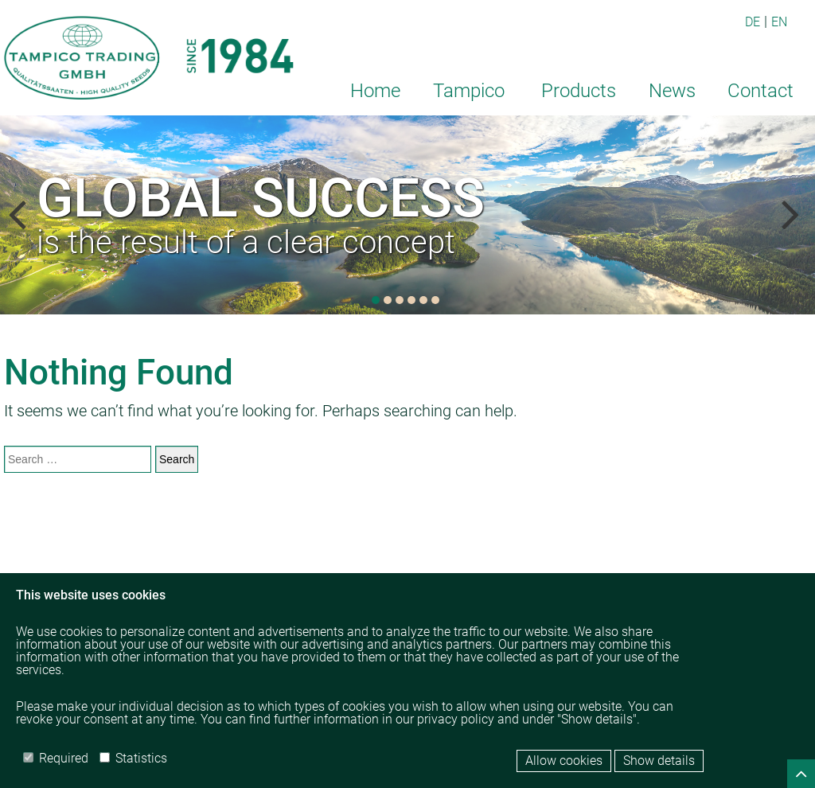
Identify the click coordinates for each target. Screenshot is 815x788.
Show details (659, 760)
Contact (760, 91)
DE (752, 21)
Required (55, 758)
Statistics (133, 758)
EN (779, 21)
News (672, 91)
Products (578, 91)
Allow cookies (563, 760)
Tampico (469, 91)
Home (375, 91)
